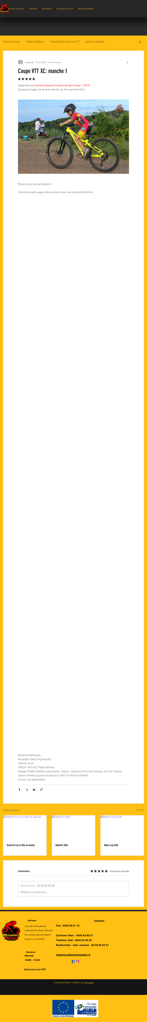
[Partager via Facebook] (19, 789)
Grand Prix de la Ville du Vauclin (21, 845)
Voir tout (140, 809)
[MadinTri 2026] (73, 827)
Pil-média (89, 982)
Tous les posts (11, 41)
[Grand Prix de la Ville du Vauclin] (24, 827)
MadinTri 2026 (62, 845)
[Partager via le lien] (41, 789)
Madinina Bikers (35, 41)
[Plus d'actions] (127, 62)
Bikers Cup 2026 (111, 845)
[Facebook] (73, 961)
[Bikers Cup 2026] (122, 827)
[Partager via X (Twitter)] (26, 789)
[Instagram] (77, 961)
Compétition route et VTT (65, 41)
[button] (140, 41)
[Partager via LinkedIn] (34, 789)
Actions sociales (95, 41)
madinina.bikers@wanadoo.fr (73, 954)
